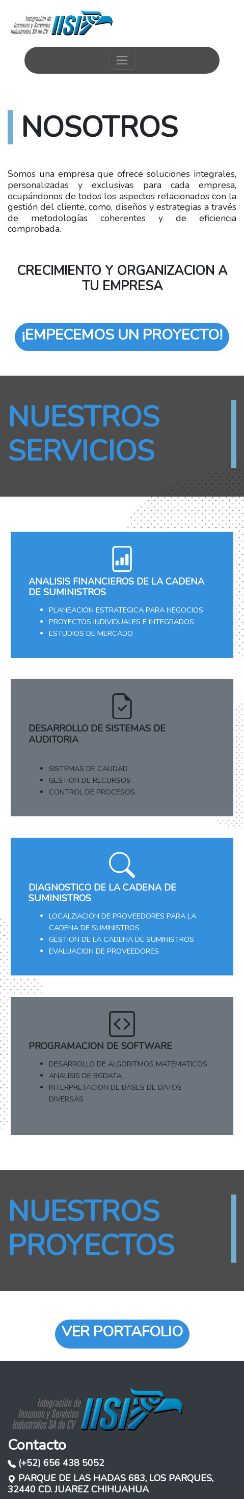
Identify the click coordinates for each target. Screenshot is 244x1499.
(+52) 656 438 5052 (56, 1463)
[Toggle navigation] (122, 60)
